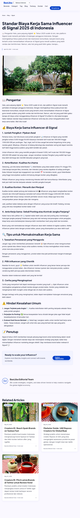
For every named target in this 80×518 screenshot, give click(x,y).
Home (3, 15)
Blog (8, 15)
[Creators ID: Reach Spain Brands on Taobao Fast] (20, 412)
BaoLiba (8, 2)
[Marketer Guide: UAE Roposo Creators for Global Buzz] (59, 412)
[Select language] (22, 2)
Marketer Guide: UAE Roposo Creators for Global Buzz (58, 429)
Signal (13, 15)
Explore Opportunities (59, 358)
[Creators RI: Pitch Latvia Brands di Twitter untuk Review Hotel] (20, 463)
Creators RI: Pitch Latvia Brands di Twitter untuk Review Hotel (19, 481)
